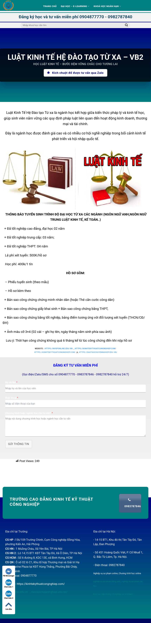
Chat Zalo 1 (8, 583)
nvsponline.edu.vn (16, 592)
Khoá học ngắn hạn (107, 6)
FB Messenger (8, 572)
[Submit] (126, 25)
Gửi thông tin (18, 444)
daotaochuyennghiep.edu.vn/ (49, 592)
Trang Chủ (50, 6)
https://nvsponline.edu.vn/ (59, 349)
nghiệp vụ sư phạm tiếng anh (106, 581)
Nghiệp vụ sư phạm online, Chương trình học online (117, 573)
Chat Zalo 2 (8, 594)
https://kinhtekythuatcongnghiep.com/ (95, 349)
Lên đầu (8, 606)
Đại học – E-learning (75, 6)
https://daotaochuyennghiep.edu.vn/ (98, 352)
